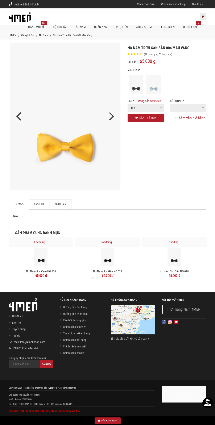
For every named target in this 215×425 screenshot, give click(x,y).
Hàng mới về (37, 25)
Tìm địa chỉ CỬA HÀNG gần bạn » (130, 338)
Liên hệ (16, 322)
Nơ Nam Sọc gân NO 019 (107, 271)
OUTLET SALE (192, 25)
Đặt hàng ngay (107, 420)
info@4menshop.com (32, 342)
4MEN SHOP (53, 388)
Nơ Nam (43, 35)
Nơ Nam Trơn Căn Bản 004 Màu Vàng (72, 35)
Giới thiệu (197, 4)
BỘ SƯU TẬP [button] (60, 27)
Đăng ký (46, 364)
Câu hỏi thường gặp (74, 320)
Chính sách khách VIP (75, 327)
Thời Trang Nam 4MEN (183, 309)
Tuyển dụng (19, 329)
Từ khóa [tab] (19, 203)
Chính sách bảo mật (74, 346)
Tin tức (16, 335)
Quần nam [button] (101, 27)
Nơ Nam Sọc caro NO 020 (41, 271)
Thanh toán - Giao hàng (76, 333)
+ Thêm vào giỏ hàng (190, 118)
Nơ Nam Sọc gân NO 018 (174, 271)
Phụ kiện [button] (122, 27)
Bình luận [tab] (60, 204)
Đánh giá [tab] (39, 204)
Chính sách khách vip (173, 4)
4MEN (13, 35)
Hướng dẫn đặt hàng (75, 307)
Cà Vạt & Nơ (27, 35)
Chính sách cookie (73, 353)
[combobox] (146, 108)
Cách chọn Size (146, 4)
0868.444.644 (31, 4)
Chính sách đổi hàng (75, 340)
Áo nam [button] (81, 27)
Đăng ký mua (145, 118)
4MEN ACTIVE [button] (144, 27)
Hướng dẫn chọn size (149, 101)
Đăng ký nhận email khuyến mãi (31, 362)
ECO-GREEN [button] (168, 27)
